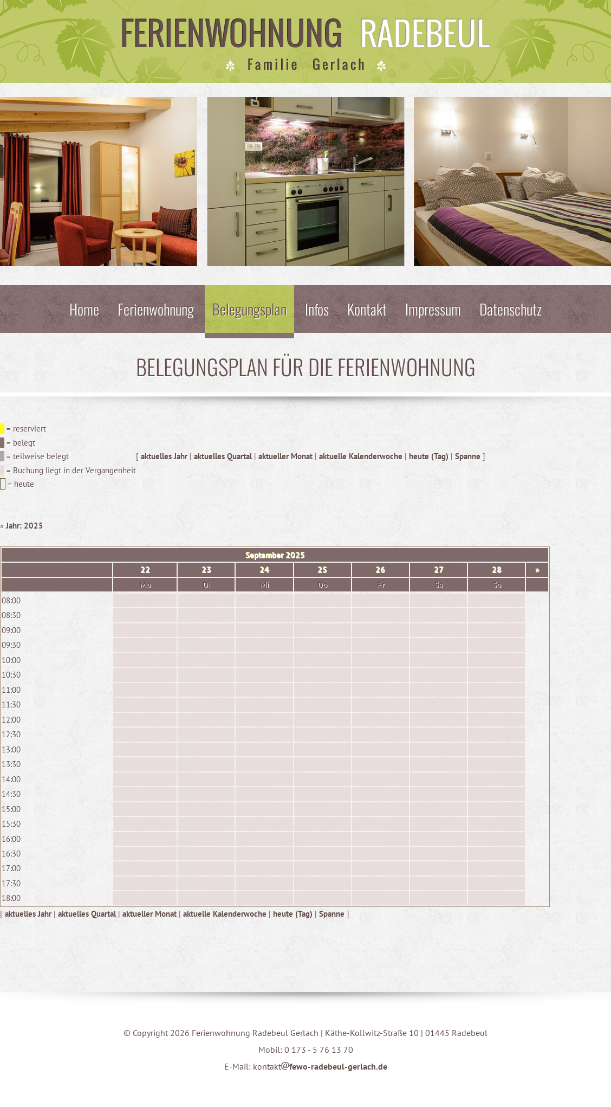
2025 (295, 555)
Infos (317, 309)
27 (439, 569)
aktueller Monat (285, 456)
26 (380, 569)
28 (497, 569)
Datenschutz (510, 309)
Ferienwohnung (156, 309)
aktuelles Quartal (223, 456)
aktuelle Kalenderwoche (360, 456)
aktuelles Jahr (164, 456)
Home (84, 309)
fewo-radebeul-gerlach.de (334, 1066)
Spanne (467, 456)
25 (322, 569)
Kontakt (367, 309)
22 (145, 569)
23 (206, 569)
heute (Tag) (428, 456)
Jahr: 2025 (24, 525)
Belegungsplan (249, 309)
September (264, 555)
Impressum (433, 309)
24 (264, 569)
